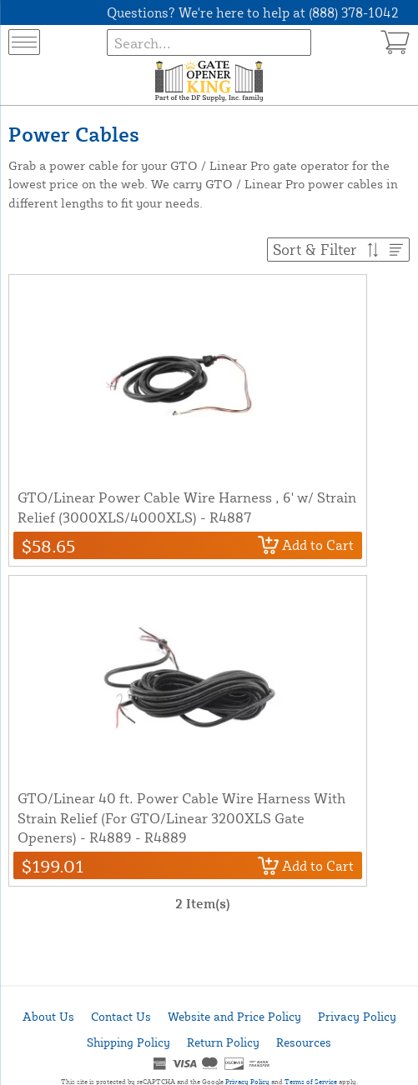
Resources (303, 1042)
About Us (48, 1016)
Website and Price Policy (234, 1016)
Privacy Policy (357, 1016)
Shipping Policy (128, 1042)
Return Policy (223, 1042)
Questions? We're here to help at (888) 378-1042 (253, 12)
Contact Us (121, 1016)
